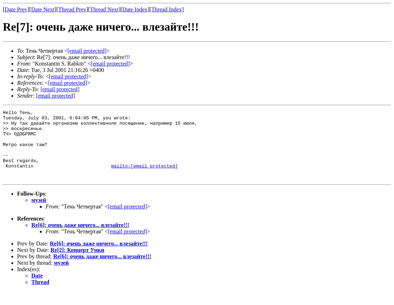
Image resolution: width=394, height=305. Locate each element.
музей (38, 214)
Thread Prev (72, 9)
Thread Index (166, 9)
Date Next (42, 9)
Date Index (135, 9)
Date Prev (16, 9)
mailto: (144, 177)
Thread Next (104, 9)
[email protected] (127, 220)
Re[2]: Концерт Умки (77, 264)
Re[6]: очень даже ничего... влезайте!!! (80, 239)
